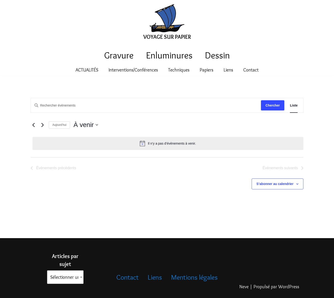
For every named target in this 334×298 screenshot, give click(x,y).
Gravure (119, 55)
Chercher (273, 105)
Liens (228, 70)
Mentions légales (194, 277)
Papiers (206, 70)
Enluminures (169, 55)
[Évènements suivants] (42, 125)
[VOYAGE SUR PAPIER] (167, 23)
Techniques (178, 70)
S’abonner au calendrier (275, 184)
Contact (251, 70)
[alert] (167, 143)
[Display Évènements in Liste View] (294, 105)
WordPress (288, 287)
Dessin (217, 55)
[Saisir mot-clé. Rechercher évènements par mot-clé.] (146, 105)
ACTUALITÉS (87, 70)
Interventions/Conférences (133, 70)
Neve (244, 287)
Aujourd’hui (59, 124)
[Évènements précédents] (33, 125)
